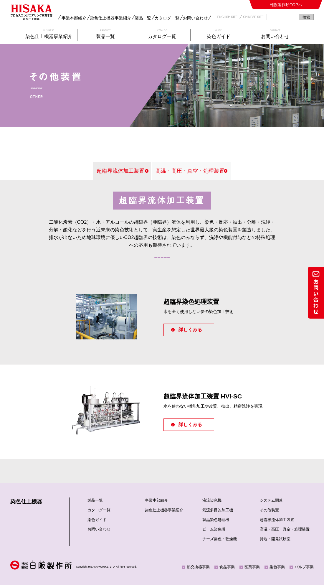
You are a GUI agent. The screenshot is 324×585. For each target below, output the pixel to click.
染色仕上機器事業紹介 (110, 18)
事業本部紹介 (74, 18)
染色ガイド (97, 520)
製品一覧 (143, 18)
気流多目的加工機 (217, 510)
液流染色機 (211, 500)
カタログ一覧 (167, 18)
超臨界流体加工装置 (120, 171)
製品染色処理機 (215, 520)
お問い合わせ (195, 18)
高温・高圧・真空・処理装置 (190, 171)
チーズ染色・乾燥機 (219, 539)
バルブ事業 (304, 567)
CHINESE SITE (253, 17)
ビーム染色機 (213, 529)
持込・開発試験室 (275, 539)
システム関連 (271, 500)
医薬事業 (252, 567)
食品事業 (227, 567)
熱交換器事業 (198, 567)
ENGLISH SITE (227, 17)
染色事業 (277, 567)
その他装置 (269, 510)
